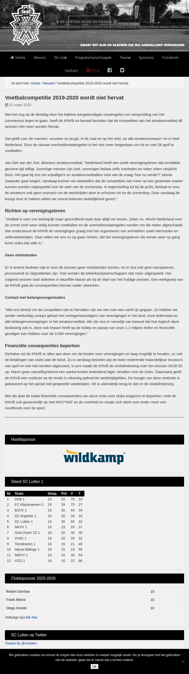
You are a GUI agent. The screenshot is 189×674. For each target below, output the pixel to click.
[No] (182, 661)
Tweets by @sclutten (21, 643)
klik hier (31, 617)
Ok (95, 666)
